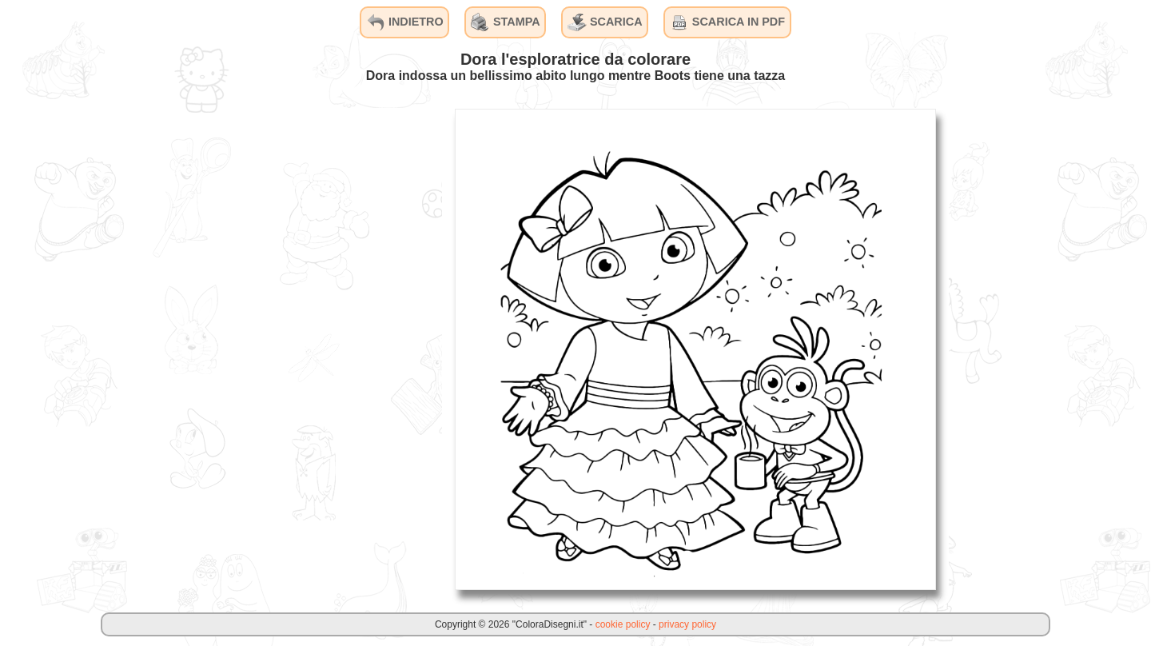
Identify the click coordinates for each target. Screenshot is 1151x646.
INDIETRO (405, 22)
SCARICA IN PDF (727, 22)
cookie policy (623, 624)
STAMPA (505, 22)
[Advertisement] (322, 348)
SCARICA (605, 22)
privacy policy (687, 624)
